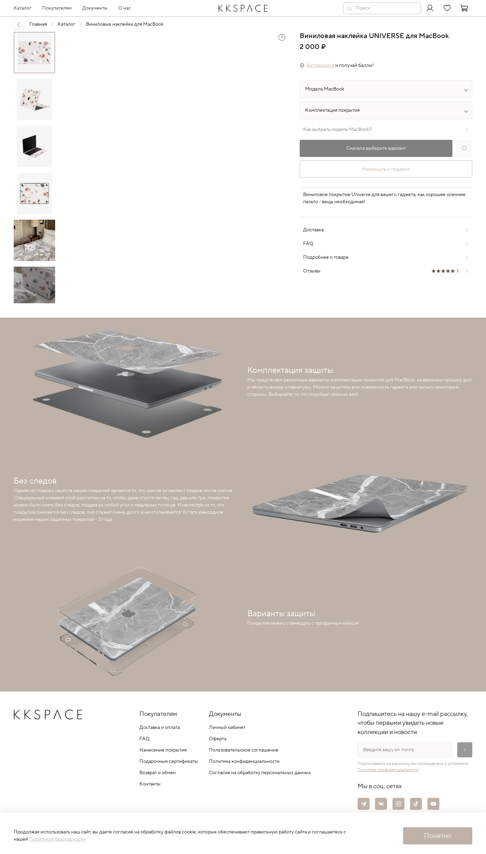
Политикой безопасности (57, 839)
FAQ (144, 739)
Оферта (217, 739)
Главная (38, 24)
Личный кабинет (227, 727)
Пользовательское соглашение (243, 750)
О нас (124, 8)
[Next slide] (34, 294)
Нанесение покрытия (163, 750)
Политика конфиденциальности (244, 761)
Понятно (437, 835)
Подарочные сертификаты (168, 761)
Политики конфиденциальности (388, 769)
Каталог (66, 24)
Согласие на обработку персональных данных (260, 773)
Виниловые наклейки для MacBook (124, 24)
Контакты (150, 784)
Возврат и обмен (157, 773)
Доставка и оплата (159, 727)
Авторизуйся (320, 65)
